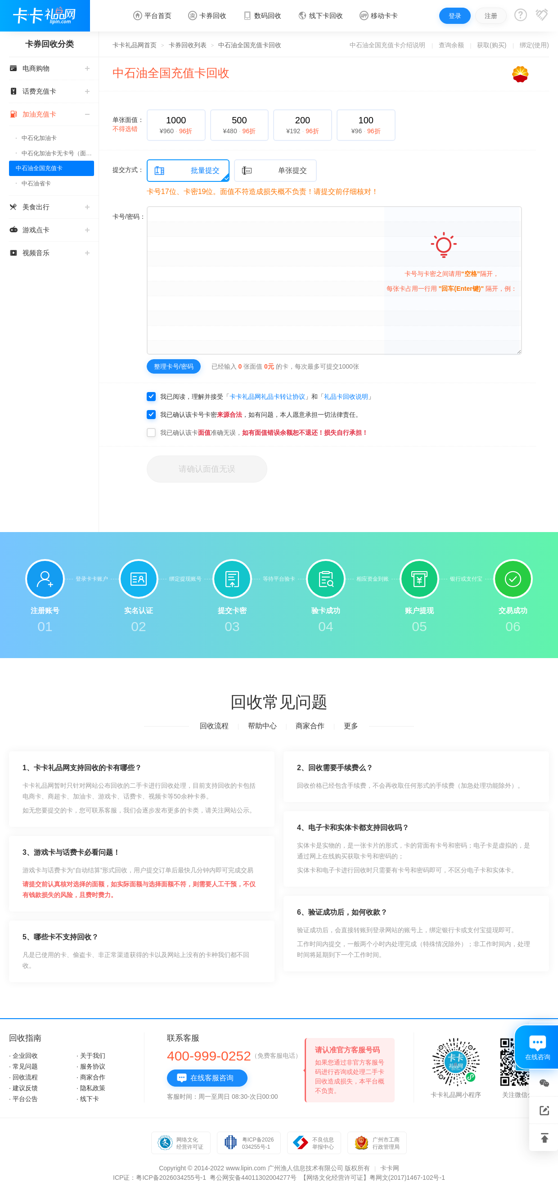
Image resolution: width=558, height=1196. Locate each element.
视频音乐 (49, 252)
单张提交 (274, 171)
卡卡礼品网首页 (134, 45)
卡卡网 (389, 1168)
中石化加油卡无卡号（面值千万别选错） (58, 153)
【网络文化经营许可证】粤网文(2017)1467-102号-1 (372, 1177)
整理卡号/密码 (174, 366)
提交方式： (128, 169)
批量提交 (187, 171)
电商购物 (49, 68)
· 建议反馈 (23, 1088)
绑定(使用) (534, 45)
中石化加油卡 (39, 138)
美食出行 (49, 207)
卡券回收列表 (188, 45)
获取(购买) (491, 45)
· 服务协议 (90, 1066)
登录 (455, 15)
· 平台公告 (23, 1098)
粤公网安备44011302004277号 (253, 1177)
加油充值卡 (49, 114)
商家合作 (310, 726)
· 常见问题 (23, 1066)
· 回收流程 (23, 1077)
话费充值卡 (49, 91)
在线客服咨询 (205, 1078)
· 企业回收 (23, 1055)
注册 (491, 15)
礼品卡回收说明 (346, 396)
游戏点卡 (49, 230)
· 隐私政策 (90, 1088)
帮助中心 (262, 726)
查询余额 (451, 45)
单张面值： (128, 124)
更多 (351, 726)
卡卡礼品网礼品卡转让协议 (267, 396)
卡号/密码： (129, 216)
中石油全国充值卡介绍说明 (387, 45)
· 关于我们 (90, 1055)
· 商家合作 (90, 1077)
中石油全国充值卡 (39, 168)
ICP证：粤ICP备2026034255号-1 (159, 1177)
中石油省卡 (36, 183)
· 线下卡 (87, 1098)
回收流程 (214, 726)
